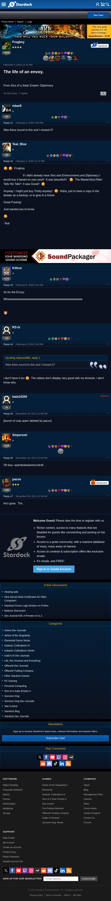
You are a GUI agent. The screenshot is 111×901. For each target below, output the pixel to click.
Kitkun (17, 268)
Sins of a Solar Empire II (54, 799)
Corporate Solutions (13, 789)
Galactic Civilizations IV (54, 794)
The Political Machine (53, 808)
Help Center (9, 838)
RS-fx (16, 327)
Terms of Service (53, 895)
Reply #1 (8, 122)
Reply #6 (8, 458)
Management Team (93, 794)
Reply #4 (8, 344)
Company (90, 779)
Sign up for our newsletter (22, 878)
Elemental (47, 789)
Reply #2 (8, 161)
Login (29, 22)
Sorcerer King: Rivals (52, 822)
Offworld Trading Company (55, 813)
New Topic (98, 15)
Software (10, 779)
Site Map (77, 895)
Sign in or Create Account (54, 569)
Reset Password (11, 856)
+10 (6, 116)
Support (9, 831)
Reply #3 (8, 285)
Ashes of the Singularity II (55, 785)
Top (107, 123)
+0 (6, 407)
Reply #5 (8, 413)
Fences (6, 799)
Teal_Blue (19, 144)
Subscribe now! (55, 738)
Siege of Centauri (51, 817)
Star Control (48, 803)
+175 (6, 278)
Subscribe (89, 878)
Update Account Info (13, 861)
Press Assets (90, 808)
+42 (6, 154)
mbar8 (17, 106)
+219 (6, 445)
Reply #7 (8, 496)
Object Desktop (10, 785)
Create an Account (12, 847)
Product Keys (9, 852)
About (86, 785)
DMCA (67, 895)
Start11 (6, 794)
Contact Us (89, 817)
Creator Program (92, 813)
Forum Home (7, 22)
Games (46, 779)
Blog (86, 789)
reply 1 (36, 357)
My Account (8, 842)
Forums (87, 822)
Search (20, 22)
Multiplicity (8, 808)
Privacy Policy (36, 895)
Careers (88, 799)
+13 (6, 338)
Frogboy (18, 42)
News (86, 803)
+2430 (6, 52)
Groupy (6, 813)
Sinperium (19, 435)
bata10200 (19, 396)
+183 (6, 489)
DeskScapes (9, 803)
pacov (16, 479)
